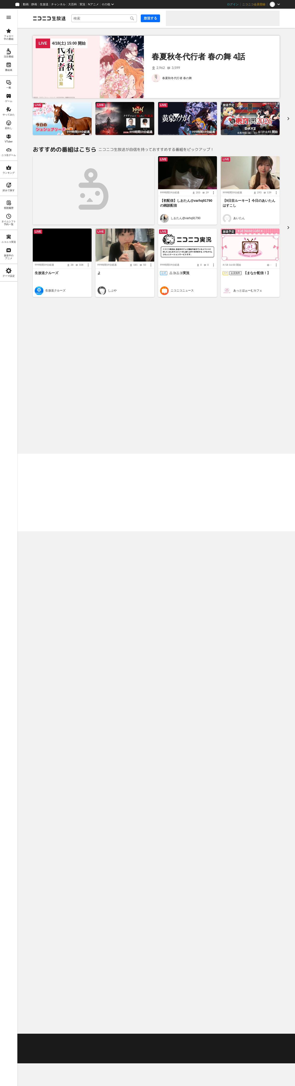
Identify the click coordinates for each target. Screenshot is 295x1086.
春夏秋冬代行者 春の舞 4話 (198, 56)
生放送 (44, 4)
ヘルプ (80, 1039)
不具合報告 (64, 1039)
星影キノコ (115, 875)
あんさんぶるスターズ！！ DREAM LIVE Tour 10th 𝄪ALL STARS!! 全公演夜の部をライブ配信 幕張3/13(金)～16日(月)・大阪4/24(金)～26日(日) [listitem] (95, 935)
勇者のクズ (178, 694)
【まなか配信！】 (256, 273)
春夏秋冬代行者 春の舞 (177, 78)
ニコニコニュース (182, 290)
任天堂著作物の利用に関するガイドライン (87, 1057)
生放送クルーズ (46, 273)
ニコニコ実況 (179, 273)
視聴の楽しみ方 (43, 1045)
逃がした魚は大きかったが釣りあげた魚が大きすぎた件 (255, 694)
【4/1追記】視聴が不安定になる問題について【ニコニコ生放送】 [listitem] (209, 935)
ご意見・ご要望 (43, 1039)
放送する (150, 18)
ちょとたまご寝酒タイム (219, 521)
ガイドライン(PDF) (132, 1039)
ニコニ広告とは (266, 803)
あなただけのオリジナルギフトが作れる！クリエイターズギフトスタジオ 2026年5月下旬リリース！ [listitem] (95, 963)
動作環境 (94, 1039)
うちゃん (239, 875)
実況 (82, 4)
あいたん (239, 218)
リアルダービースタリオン (188, 875)
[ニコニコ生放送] (49, 18)
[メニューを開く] (8, 17)
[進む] (288, 118)
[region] (8, 547)
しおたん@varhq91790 (186, 218)
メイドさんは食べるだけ (186, 608)
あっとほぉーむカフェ (247, 290)
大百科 (72, 4)
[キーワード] (104, 18)
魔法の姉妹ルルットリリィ (125, 694)
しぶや (112, 290)
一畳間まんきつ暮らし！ (61, 694)
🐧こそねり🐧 (45, 862)
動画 (26, 4)
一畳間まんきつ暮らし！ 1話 (65, 680)
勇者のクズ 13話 (181, 680)
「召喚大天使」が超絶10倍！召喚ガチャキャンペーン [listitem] (77, 949)
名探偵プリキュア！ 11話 (63, 595)
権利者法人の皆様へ (46, 1051)
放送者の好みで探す (263, 362)
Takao (174, 781)
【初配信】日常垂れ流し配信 (245, 768)
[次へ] (288, 331)
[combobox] (104, 18)
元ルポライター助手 (121, 781)
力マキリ (51, 781)
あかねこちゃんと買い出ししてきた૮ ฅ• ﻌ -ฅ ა (152, 521)
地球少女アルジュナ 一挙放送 (129, 595)
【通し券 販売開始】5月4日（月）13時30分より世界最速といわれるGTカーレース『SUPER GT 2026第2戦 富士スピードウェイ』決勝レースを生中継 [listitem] (95, 921)
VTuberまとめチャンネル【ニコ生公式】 (255, 608)
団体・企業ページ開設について (127, 1051)
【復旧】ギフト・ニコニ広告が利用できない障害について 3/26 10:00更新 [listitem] (217, 963)
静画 (34, 4)
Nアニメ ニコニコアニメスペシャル (129, 608)
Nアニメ (93, 4)
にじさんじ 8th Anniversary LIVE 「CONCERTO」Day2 (249, 600)
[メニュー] (213, 193)
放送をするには (67, 1045)
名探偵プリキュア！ (58, 608)
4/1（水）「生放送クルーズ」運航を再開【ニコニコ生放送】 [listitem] (206, 921)
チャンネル (58, 4)
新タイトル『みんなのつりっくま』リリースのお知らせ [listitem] (202, 949)
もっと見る (269, 312)
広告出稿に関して (44, 1057)
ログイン (233, 4)
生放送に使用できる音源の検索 (83, 1051)
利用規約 (110, 1039)
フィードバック (263, 1027)
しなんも (239, 781)
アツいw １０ (46, 768)
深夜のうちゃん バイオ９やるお (59, 521)
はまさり (51, 875)
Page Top (156, 1027)
